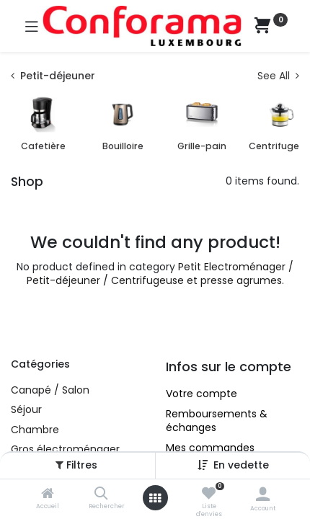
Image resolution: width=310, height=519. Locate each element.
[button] (241, 465)
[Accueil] (47, 494)
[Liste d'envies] (208, 493)
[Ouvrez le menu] (155, 498)
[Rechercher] (101, 494)
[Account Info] (263, 494)
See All (278, 76)
